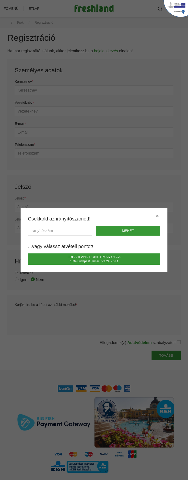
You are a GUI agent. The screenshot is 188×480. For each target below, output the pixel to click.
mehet (128, 231)
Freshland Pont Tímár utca (94, 259)
